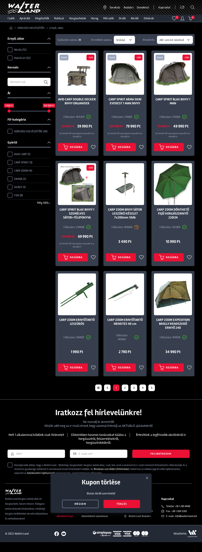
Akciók (135, 18)
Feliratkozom (160, 463)
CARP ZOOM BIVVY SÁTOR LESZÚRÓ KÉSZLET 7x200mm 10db (125, 217)
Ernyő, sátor (57, 27)
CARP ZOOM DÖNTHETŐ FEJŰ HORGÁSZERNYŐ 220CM (173, 217)
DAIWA (17, 179)
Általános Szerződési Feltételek (99, 521)
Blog (59, 521)
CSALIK (11, 18)
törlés (122, 504)
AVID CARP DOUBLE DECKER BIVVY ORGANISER (77, 101)
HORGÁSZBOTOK (77, 18)
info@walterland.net (186, 526)
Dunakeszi (143, 7)
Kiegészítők (42, 18)
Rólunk (60, 516)
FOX (15, 195)
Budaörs (129, 7)
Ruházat (59, 18)
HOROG (94, 18)
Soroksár (115, 7)
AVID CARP (19, 154)
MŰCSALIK (108, 18)
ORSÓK (122, 18)
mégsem (80, 504)
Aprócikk (25, 18)
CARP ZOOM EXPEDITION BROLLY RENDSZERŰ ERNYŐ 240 (173, 330)
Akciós (17, 50)
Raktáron (19, 58)
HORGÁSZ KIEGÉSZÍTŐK (31, 27)
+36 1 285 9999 (182, 516)
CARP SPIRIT (20, 162)
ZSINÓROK (149, 18)
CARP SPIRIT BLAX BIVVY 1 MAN (173, 101)
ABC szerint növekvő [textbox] (171, 40)
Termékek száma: (101, 40)
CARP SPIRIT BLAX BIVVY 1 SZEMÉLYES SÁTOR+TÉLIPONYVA (77, 217)
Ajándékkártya (65, 526)
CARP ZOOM (20, 170)
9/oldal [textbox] (120, 40)
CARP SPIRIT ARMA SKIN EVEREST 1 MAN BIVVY (125, 101)
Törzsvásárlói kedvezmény (96, 516)
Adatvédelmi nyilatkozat (95, 526)
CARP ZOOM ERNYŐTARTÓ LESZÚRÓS (77, 328)
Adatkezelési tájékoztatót (41, 483)
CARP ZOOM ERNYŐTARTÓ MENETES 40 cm (125, 328)
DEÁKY (17, 187)
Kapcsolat (164, 7)
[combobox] (124, 40)
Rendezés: (149, 40)
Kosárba (73, 150)
